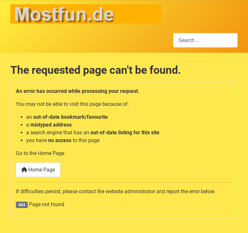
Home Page (38, 170)
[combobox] (205, 40)
